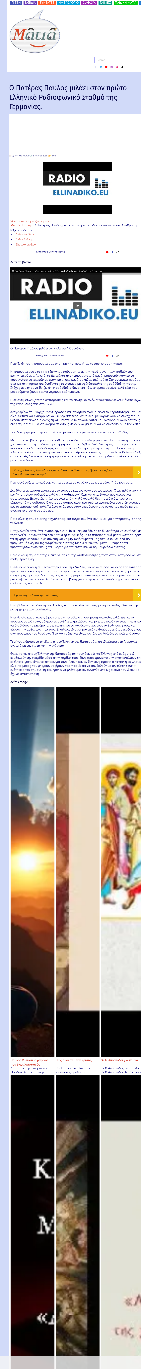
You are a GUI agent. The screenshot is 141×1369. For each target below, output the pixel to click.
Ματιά (15, 225)
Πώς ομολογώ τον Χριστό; (74, 1060)
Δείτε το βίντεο (26, 234)
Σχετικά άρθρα (26, 244)
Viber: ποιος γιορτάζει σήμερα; (30, 221)
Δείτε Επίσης (24, 239)
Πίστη (54, 156)
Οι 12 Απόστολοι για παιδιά (119, 1060)
